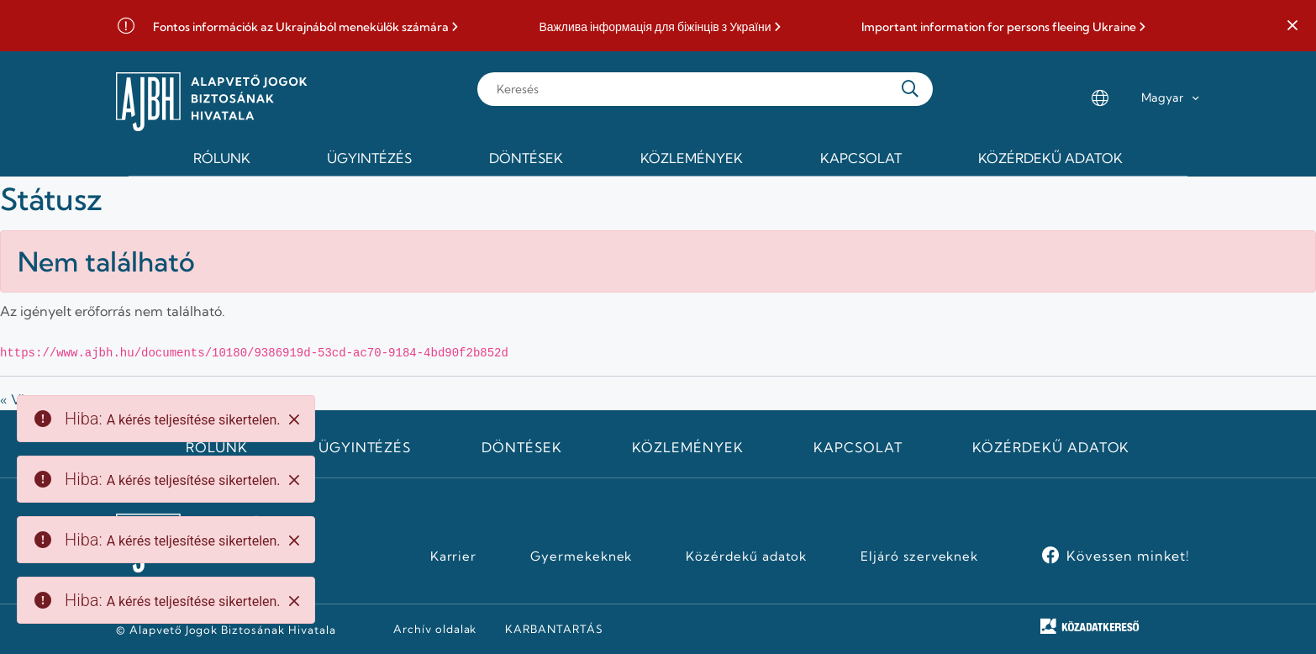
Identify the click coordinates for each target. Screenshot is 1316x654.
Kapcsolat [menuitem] (861, 158)
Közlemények (688, 447)
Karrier (453, 556)
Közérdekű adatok (1050, 447)
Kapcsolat (858, 447)
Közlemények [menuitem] (691, 158)
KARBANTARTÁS (554, 629)
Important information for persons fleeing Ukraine (998, 27)
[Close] (294, 419)
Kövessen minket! (1128, 555)
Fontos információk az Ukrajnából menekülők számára (301, 27)
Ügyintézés (365, 447)
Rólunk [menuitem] (221, 158)
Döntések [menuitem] (526, 158)
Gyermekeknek (581, 556)
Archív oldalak (434, 629)
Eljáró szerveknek (919, 556)
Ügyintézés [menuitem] (369, 158)
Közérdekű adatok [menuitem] (1050, 158)
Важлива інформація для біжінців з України (655, 27)
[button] (1292, 26)
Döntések (522, 447)
